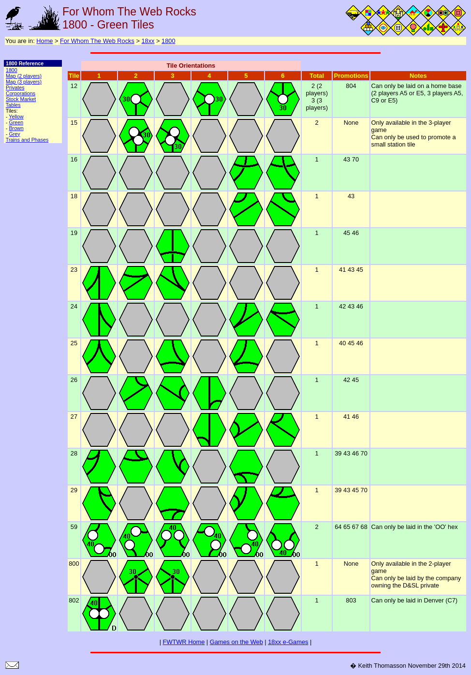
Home (44, 40)
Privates (15, 87)
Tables (13, 105)
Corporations (20, 93)
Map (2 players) (24, 76)
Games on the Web (236, 642)
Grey (14, 134)
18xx (147, 40)
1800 (168, 40)
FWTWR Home (184, 642)
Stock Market (21, 99)
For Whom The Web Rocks (97, 40)
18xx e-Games (288, 642)
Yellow (16, 116)
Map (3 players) (24, 82)
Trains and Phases (27, 140)
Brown (16, 128)
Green (16, 122)
